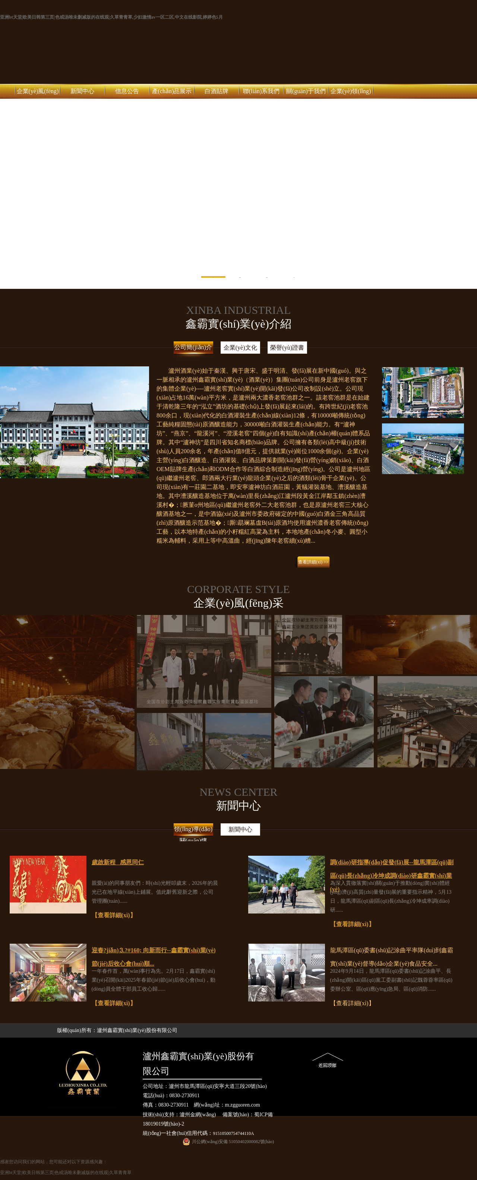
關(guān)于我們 (306, 91)
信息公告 (127, 91)
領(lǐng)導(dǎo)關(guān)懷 (193, 833)
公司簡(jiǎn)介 (193, 347)
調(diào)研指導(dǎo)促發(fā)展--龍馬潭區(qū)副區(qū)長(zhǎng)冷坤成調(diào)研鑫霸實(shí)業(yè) (392, 875)
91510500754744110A (233, 1133)
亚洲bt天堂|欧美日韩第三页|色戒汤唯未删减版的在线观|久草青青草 (66, 1172)
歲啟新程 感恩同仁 (118, 862)
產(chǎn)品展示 (172, 91)
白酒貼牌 (216, 91)
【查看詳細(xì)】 (114, 915)
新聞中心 (82, 91)
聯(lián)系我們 (261, 91)
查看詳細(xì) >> (313, 562)
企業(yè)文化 (240, 347)
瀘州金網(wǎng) (198, 1114)
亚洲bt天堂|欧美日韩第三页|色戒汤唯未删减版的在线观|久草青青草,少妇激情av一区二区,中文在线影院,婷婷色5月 (111, 17)
